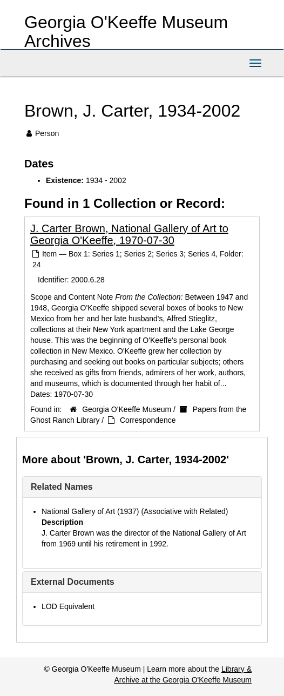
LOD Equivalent (68, 606)
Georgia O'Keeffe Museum (126, 409)
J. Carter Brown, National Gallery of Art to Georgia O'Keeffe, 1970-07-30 (129, 234)
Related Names (62, 486)
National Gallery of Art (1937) (90, 511)
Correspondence (148, 420)
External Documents (72, 581)
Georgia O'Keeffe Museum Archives (126, 31)
